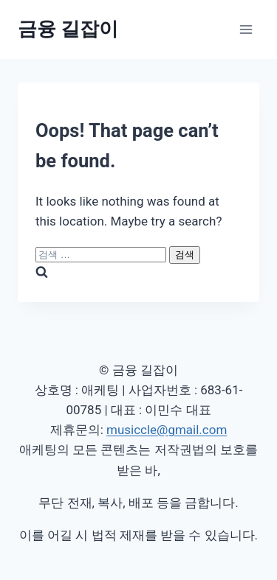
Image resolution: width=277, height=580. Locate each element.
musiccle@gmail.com (166, 429)
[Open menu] (245, 29)
